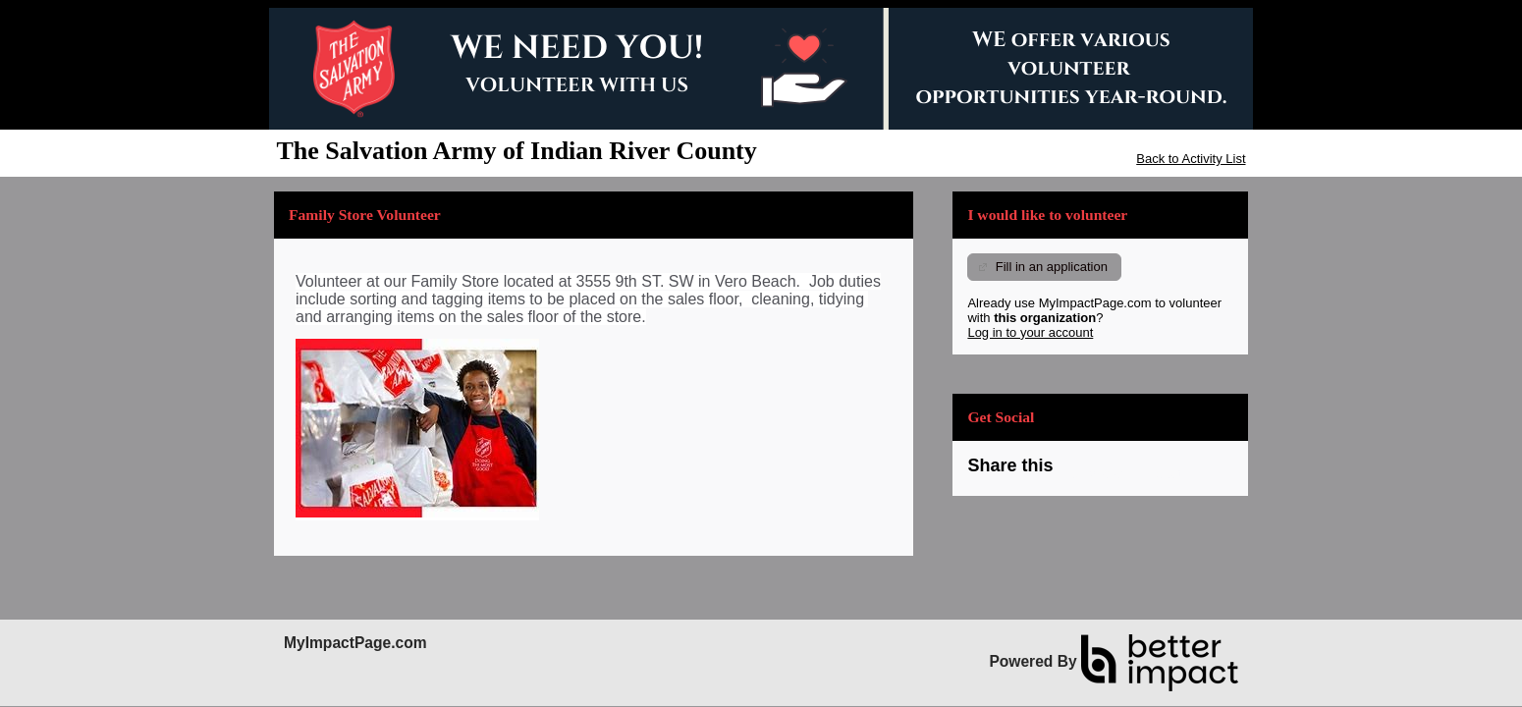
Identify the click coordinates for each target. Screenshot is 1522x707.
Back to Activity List (1190, 158)
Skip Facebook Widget (1116, 473)
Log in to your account (1030, 332)
